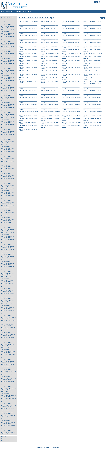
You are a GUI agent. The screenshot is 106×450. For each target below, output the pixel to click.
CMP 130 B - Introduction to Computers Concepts (7, 138)
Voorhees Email (5, 440)
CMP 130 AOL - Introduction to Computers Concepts (8, 372)
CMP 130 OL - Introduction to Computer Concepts (8, 324)
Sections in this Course (48, 14)
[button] (103, 18)
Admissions (9, 12)
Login (96, 2)
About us (48, 447)
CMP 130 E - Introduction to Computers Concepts (7, 304)
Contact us (56, 447)
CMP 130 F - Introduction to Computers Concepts (7, 314)
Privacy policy (41, 447)
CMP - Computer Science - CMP (18, 14)
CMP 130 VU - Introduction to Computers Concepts (8, 358)
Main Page (42, 14)
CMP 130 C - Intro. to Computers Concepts (6, 223)
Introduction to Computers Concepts (32, 14)
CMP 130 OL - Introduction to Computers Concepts (8, 328)
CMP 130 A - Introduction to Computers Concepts (7, 27)
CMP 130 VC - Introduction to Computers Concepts (8, 348)
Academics (18, 12)
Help (24, 12)
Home (3, 12)
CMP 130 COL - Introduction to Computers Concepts (8, 406)
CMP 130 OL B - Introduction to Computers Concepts (8, 318)
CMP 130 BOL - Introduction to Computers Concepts (8, 389)
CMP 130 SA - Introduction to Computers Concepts (8, 341)
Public (29, 12)
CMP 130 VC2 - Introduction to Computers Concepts (8, 355)
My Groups (8, 438)
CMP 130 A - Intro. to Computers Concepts (6, 23)
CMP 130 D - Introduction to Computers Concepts (7, 274)
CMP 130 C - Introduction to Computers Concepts (7, 226)
